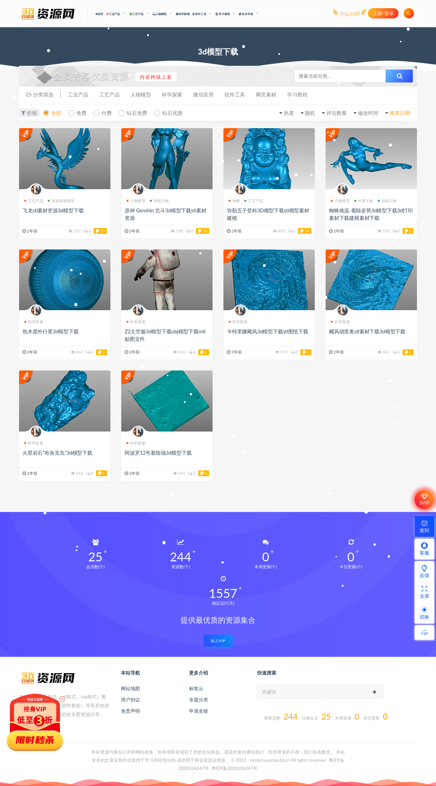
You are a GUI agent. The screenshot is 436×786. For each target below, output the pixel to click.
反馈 (424, 571)
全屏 (424, 592)
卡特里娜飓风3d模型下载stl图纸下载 (267, 331)
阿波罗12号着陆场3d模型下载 (158, 453)
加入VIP (218, 640)
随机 (310, 113)
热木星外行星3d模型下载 (50, 331)
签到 (424, 526)
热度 (289, 113)
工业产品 (78, 94)
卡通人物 (363, 200)
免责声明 (130, 711)
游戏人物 (159, 200)
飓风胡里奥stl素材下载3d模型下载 (367, 331)
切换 (424, 613)
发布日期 (400, 113)
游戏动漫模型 (61, 200)
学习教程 (297, 94)
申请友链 (198, 711)
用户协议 (130, 699)
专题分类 (198, 699)
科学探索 (183, 14)
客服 (424, 549)
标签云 (196, 688)
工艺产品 (109, 94)
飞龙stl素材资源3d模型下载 (53, 210)
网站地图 (130, 688)
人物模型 (140, 94)
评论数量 (336, 113)
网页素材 (266, 94)
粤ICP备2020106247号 (235, 768)
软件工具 (234, 94)
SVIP (424, 499)
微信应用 (203, 94)
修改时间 (368, 113)
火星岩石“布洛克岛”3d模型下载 (57, 453)
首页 (99, 14)
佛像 (234, 200)
